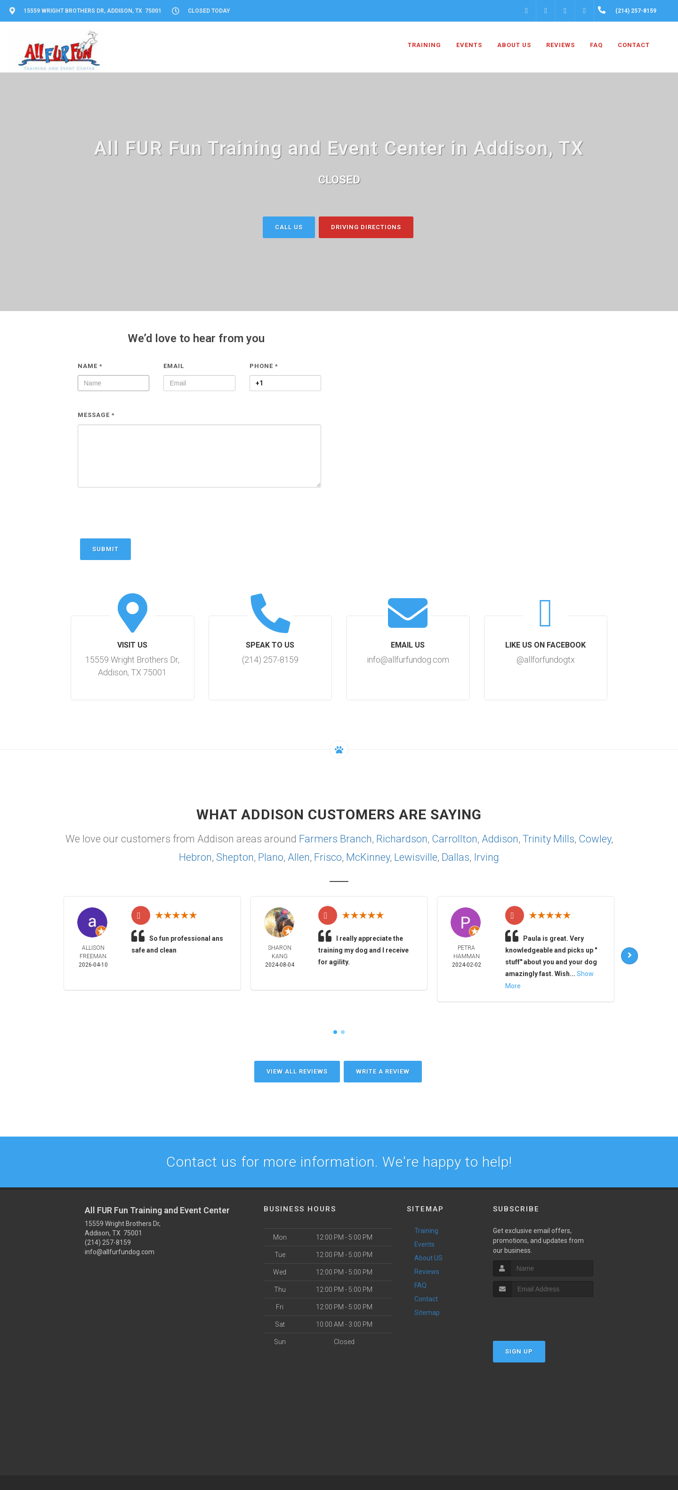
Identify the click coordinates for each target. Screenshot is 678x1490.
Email (173, 365)
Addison (500, 838)
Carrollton (454, 838)
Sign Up (519, 1351)
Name (90, 365)
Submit (105, 548)
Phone (264, 365)
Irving (486, 857)
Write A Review (383, 1070)
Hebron (195, 857)
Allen (299, 857)
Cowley (595, 838)
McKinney (368, 857)
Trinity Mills (548, 838)
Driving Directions (366, 226)
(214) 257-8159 (108, 1242)
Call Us (289, 226)
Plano (270, 857)
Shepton (235, 857)
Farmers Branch (335, 838)
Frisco (328, 857)
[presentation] (149, 517)
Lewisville (415, 857)
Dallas (455, 857)
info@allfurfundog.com (119, 1251)
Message (96, 414)
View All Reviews (297, 1070)
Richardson (402, 838)
